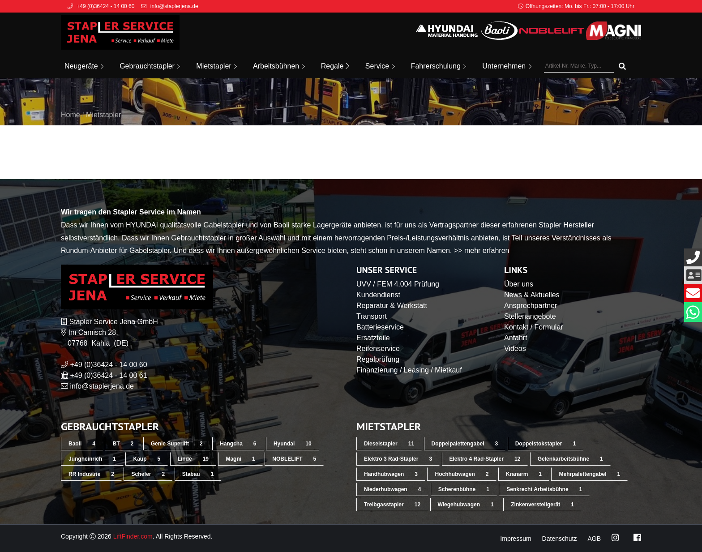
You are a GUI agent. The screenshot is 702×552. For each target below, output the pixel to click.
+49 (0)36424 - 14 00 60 (108, 364)
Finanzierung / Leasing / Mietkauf (409, 370)
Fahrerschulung (439, 66)
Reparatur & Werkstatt (391, 305)
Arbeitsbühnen (279, 66)
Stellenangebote (530, 316)
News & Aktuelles (532, 295)
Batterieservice (380, 327)
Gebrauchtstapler (150, 66)
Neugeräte (83, 66)
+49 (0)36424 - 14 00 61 (108, 375)
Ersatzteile (373, 338)
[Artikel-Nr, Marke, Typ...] (579, 66)
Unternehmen (506, 66)
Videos (515, 348)
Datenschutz (559, 538)
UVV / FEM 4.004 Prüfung (397, 284)
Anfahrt (515, 338)
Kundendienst (378, 295)
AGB (594, 538)
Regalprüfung (377, 359)
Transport (371, 316)
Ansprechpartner (530, 305)
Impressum (515, 538)
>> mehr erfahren (481, 250)
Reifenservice (378, 348)
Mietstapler (216, 66)
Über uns (518, 284)
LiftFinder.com (133, 536)
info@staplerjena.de (102, 386)
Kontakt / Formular (533, 327)
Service (380, 66)
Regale (335, 66)
